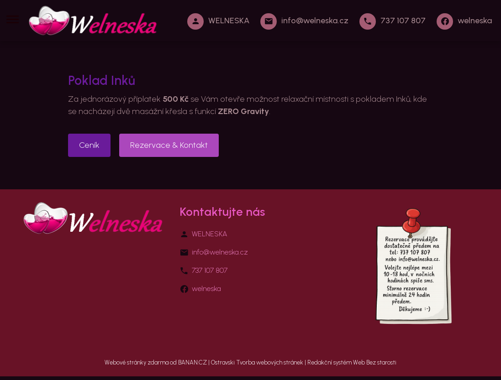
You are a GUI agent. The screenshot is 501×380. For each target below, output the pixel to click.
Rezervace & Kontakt (169, 145)
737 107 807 (403, 21)
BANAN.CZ (192, 362)
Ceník (89, 145)
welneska (475, 21)
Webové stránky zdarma (137, 362)
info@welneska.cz (314, 21)
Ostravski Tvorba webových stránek (257, 362)
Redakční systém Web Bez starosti (351, 362)
